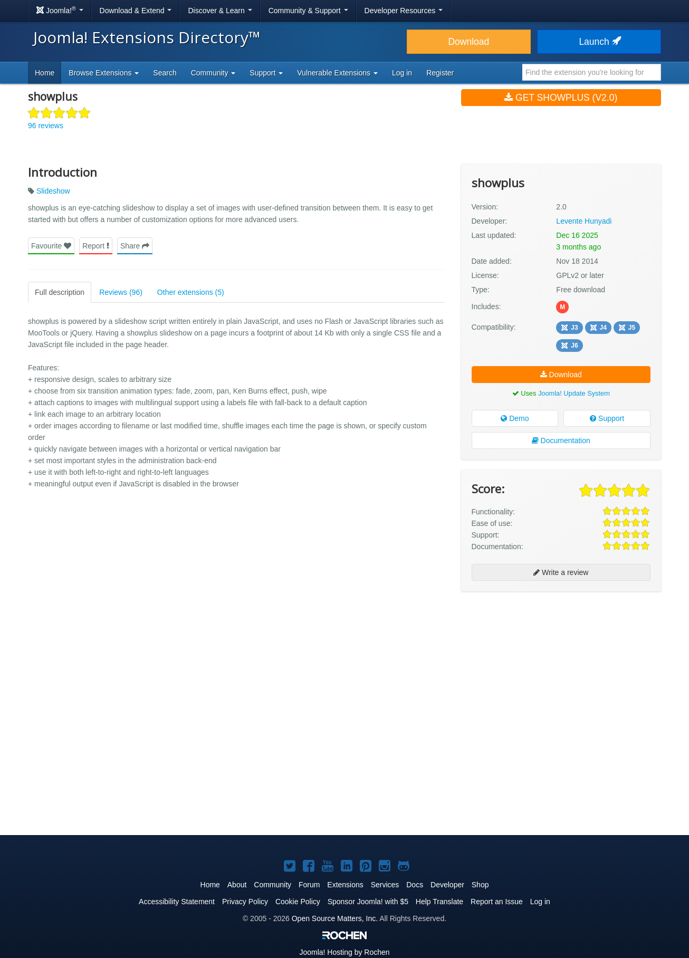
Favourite (51, 246)
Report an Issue (497, 901)
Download (468, 41)
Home (44, 73)
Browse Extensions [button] (104, 73)
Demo (515, 418)
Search (164, 73)
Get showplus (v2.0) (560, 97)
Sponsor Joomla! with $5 (368, 901)
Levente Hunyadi (583, 221)
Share (134, 246)
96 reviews (45, 125)
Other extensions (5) (190, 292)
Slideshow (53, 191)
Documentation (561, 440)
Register (440, 73)
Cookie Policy (297, 901)
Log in (402, 73)
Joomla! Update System (574, 393)
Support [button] (266, 73)
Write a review (560, 572)
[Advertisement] (561, 668)
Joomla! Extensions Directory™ (147, 37)
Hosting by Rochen (344, 952)
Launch (599, 41)
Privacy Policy (245, 901)
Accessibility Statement (177, 901)
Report (95, 246)
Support (607, 418)
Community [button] (213, 73)
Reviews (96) (120, 292)
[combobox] (591, 72)
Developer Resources (404, 10)
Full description (59, 292)
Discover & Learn (220, 10)
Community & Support (308, 10)
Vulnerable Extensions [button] (337, 73)
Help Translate (439, 901)
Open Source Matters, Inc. (335, 918)
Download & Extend (136, 10)
